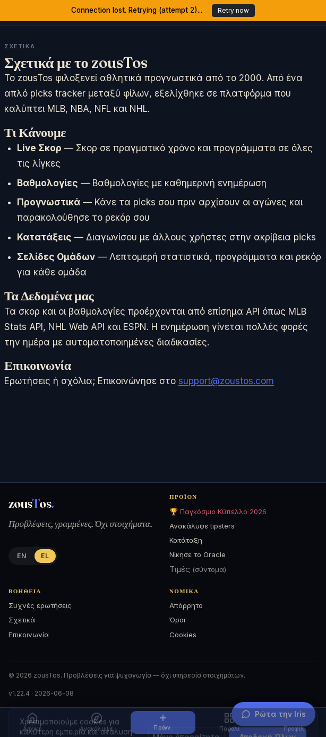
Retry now (233, 10)
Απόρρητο (186, 605)
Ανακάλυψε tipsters (202, 526)
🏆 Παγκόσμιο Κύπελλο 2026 (218, 511)
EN (21, 556)
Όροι (177, 619)
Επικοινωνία (28, 634)
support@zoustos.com (226, 381)
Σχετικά (21, 619)
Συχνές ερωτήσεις (40, 605)
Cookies (182, 634)
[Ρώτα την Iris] (273, 714)
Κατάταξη (185, 540)
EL (45, 556)
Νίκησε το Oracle (197, 554)
